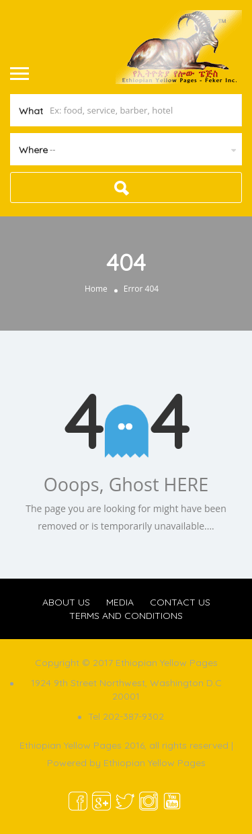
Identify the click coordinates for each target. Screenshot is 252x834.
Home (96, 288)
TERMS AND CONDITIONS (126, 616)
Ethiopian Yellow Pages (154, 763)
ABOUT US (66, 602)
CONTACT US (180, 602)
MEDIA (120, 602)
